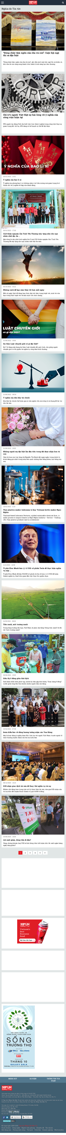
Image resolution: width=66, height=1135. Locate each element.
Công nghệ (16, 1128)
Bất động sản (6, 1130)
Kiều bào (38, 1130)
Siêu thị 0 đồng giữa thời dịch (16, 678)
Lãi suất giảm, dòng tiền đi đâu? (17, 840)
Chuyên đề (40, 1128)
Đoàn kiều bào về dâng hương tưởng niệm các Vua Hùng (27, 732)
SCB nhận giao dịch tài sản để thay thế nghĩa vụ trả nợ (27, 786)
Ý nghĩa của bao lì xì (12, 180)
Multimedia (59, 1130)
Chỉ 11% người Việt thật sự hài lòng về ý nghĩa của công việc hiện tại (30, 116)
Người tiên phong (28, 1128)
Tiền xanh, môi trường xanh (15, 624)
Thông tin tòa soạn (53, 1080)
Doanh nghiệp (47, 1130)
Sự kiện (33, 1079)
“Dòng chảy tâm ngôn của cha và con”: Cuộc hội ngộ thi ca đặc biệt (31, 54)
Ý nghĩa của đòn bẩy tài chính (16, 398)
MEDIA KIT (12, 1079)
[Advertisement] (19, 987)
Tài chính (49, 1128)
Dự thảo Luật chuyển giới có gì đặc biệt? (20, 344)
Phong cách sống (19, 1130)
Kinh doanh (6, 1128)
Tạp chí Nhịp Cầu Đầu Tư (28, 1126)
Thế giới (30, 1130)
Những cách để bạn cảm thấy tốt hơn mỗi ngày (23, 290)
